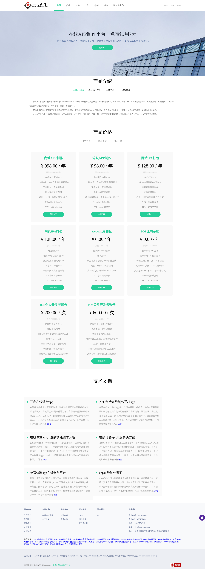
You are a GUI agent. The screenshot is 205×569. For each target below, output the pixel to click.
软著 (78, 5)
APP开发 (38, 556)
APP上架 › (46, 519)
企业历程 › (28, 531)
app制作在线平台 (150, 539)
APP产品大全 (108, 556)
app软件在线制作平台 (62, 539)
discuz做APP (97, 556)
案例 (96, 5)
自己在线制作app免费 (73, 544)
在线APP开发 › (48, 515)
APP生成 (63, 556)
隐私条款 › (28, 523)
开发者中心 (118, 5)
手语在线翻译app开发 (67, 542)
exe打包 (154, 556)
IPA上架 (118, 141)
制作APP (102, 48)
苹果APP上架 (132, 556)
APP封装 (71, 556)
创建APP (53, 214)
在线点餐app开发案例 (104, 542)
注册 (172, 6)
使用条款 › (28, 519)
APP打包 (55, 556)
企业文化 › (28, 527)
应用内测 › (65, 519)
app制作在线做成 (165, 539)
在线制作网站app (57, 544)
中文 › (99, 515)
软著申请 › (65, 515)
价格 (68, 5)
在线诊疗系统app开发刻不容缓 (36, 544)
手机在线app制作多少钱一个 (46, 542)
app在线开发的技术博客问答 (108, 539)
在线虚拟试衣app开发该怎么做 (165, 542)
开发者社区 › (84, 523)
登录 (166, 6)
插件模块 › (83, 519)
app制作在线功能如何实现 (131, 539)
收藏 (179, 6)
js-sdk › (81, 515)
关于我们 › (28, 515)
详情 (49, 424)
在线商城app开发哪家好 (142, 542)
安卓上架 (46, 556)
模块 (106, 5)
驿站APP (87, 556)
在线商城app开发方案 (123, 542)
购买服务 (53, 361)
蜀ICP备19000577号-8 (61, 565)
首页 (59, 5)
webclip (79, 556)
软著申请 (102, 141)
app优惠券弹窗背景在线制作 (84, 539)
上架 (87, 5)
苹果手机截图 (120, 556)
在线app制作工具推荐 (85, 542)
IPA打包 (86, 141)
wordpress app (144, 556)
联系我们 (132, 509)
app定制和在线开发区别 (43, 539)
